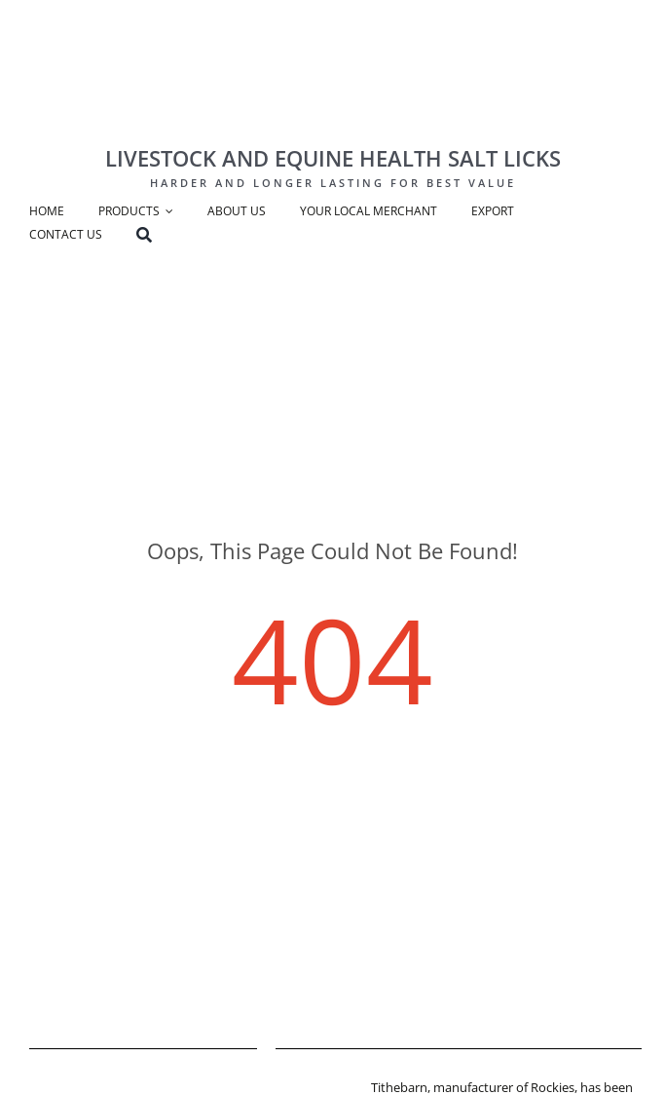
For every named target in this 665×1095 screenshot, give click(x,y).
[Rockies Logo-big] (328, 35)
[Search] (161, 236)
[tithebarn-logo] (316, 1084)
